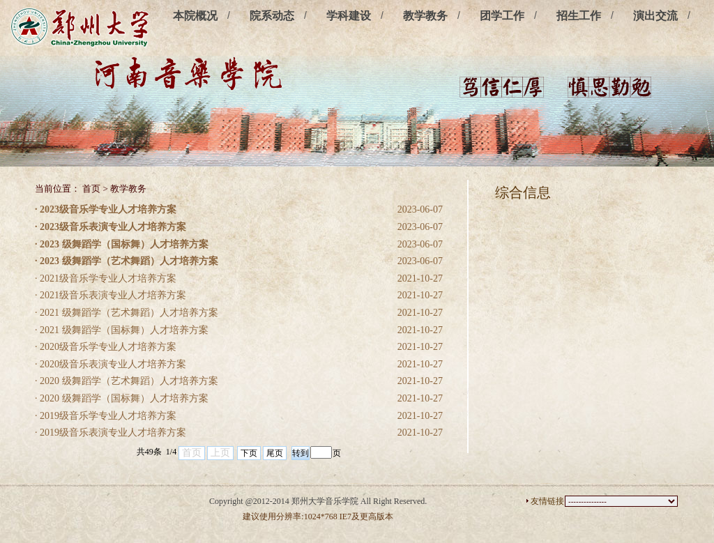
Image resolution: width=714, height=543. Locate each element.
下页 (249, 453)
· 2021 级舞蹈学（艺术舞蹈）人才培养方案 (126, 312)
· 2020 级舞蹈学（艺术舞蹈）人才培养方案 (126, 381)
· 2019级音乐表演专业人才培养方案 (110, 432)
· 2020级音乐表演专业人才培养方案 (110, 364)
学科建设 (348, 16)
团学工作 (502, 16)
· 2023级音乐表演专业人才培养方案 (110, 227)
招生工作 (578, 16)
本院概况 (195, 16)
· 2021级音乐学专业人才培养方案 (105, 278)
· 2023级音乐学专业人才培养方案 (105, 209)
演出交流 (655, 16)
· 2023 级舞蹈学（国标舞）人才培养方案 (121, 244)
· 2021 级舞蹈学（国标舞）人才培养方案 (121, 330)
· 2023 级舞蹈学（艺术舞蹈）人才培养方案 (126, 261)
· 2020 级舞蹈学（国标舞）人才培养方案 (121, 398)
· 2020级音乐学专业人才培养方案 (105, 347)
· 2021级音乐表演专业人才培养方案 (110, 295)
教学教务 (425, 16)
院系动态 (272, 16)
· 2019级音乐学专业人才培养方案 (105, 416)
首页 (91, 188)
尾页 (274, 453)
